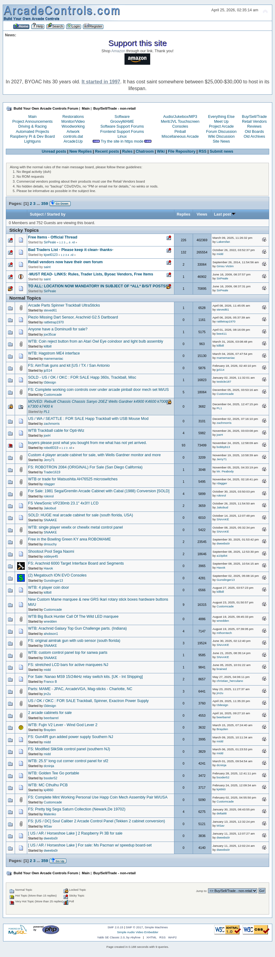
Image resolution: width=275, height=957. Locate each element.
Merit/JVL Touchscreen (180, 121)
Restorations (73, 117)
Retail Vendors (254, 121)
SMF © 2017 (134, 927)
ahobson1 (51, 633)
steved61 (50, 310)
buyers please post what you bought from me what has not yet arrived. (87, 443)
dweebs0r (223, 543)
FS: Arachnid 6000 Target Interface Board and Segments (76, 563)
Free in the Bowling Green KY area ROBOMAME (69, 539)
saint (47, 267)
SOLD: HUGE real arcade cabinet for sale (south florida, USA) (80, 515)
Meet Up (221, 121)
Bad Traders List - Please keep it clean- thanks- (70, 250)
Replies (183, 214)
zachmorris (52, 423)
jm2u (47, 694)
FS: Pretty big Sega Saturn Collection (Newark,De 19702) (76, 809)
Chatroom (145, 151)
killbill (47, 346)
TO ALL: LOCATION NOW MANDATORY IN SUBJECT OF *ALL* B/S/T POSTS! (97, 286)
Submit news (221, 151)
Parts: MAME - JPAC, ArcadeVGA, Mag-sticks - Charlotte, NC (80, 689)
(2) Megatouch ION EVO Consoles (57, 575)
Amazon (118, 51)
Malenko (50, 814)
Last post (225, 214)
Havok (48, 568)
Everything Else (221, 117)
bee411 (222, 333)
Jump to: (201, 891)
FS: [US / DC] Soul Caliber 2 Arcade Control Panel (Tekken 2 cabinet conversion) (96, 821)
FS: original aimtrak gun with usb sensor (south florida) (74, 641)
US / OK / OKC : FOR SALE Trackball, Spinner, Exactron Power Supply (88, 701)
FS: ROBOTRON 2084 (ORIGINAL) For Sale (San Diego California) (85, 467)
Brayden (50, 730)
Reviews (254, 126)
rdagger (49, 484)
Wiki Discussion (221, 136)
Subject (37, 214)
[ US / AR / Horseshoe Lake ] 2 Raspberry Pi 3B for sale (75, 833)
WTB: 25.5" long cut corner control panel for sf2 (68, 761)
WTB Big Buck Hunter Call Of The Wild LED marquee (73, 616)
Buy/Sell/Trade (254, 117)
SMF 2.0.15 (115, 927)
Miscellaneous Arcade (180, 136)
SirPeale (50, 242)
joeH (47, 435)
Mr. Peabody (225, 471)
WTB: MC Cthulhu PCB (48, 785)
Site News (221, 141)
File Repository (181, 151)
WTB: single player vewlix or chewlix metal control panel (75, 527)
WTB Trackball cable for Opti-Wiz (56, 430)
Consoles (180, 126)
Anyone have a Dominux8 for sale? (57, 329)
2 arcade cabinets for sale (50, 713)
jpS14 (48, 370)
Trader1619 (52, 472)
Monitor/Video (73, 121)
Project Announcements (32, 121)
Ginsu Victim (225, 266)
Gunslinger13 (53, 580)
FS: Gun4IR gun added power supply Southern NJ (70, 737)
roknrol (49, 496)
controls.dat (73, 136)
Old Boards (254, 131)
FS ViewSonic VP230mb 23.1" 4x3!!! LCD (63, 503)
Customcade (53, 394)
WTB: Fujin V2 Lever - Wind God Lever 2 (63, 725)
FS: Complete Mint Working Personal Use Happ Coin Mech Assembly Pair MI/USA (98, 797)
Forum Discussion (221, 131)
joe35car (50, 334)
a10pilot (222, 555)
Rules (127, 151)
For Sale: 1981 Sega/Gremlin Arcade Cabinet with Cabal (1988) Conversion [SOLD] (98, 491)
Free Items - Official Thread (52, 237)
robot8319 (51, 447)
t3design (50, 382)
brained (222, 669)
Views (202, 214)
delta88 (222, 813)
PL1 (47, 411)
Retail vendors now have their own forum (65, 262)
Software (122, 117)
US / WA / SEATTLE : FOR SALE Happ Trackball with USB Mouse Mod (88, 419)
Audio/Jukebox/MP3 (180, 117)
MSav (48, 826)
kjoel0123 (51, 255)
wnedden (50, 621)
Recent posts (107, 151)
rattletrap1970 (54, 322)
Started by (56, 214)
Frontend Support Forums (122, 131)
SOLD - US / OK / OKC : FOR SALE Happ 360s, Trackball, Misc (82, 377)
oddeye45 (51, 556)
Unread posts (54, 151)
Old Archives (254, 136)
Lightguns (32, 141)
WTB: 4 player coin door (48, 587)
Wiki (161, 151)
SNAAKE (50, 520)
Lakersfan (223, 241)
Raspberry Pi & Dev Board (32, 136)
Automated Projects (32, 131)
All (73, 242)
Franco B (50, 681)
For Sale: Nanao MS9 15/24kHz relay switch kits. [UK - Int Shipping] (85, 677)
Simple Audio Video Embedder (137, 932)
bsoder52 (50, 778)
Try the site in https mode (122, 141)
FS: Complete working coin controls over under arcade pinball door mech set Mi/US (98, 390)
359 (44, 203)
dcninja (49, 766)
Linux (122, 136)
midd (220, 254)
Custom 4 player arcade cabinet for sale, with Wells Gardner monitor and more (94, 455)
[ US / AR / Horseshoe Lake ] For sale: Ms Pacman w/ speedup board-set (90, 845)
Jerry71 (49, 460)
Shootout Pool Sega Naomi (51, 551)
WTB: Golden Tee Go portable (53, 773)
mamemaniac (53, 358)
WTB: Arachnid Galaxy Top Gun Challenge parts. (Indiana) (77, 628)
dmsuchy (50, 544)
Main (32, 117)
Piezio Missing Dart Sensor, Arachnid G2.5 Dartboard (73, 317)
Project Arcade (221, 126)
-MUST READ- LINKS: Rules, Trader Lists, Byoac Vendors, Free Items (90, 274)
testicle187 (224, 381)
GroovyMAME (122, 121)
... (39, 203)
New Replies (80, 151)
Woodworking (72, 126)
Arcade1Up (73, 141)
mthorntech (224, 633)
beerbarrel (51, 718)
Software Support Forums (122, 126)
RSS (202, 151)
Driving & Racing (32, 126)
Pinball (180, 131)
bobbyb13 (223, 447)
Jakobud (50, 508)
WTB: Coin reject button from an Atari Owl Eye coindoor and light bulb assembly (95, 341)
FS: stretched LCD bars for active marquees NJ (68, 665)
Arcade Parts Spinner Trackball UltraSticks (64, 305)
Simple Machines (156, 927)
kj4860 (48, 790)
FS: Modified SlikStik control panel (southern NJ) (69, 749)
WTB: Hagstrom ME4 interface (54, 353)
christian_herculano (230, 680)
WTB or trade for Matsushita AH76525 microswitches (72, 479)
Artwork (73, 131)
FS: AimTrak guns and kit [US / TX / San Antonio (69, 365)
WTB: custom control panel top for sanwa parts (67, 652)
